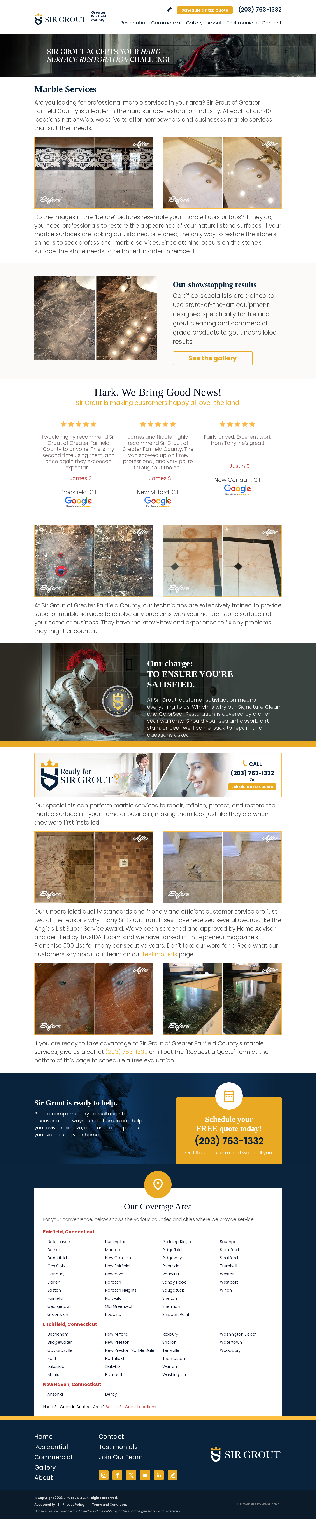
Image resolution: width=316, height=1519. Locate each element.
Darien (53, 1282)
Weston (227, 1274)
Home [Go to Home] (43, 1436)
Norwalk (113, 1298)
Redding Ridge (176, 1241)
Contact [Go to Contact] (272, 22)
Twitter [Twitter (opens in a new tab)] (131, 1475)
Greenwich (57, 1314)
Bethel (53, 1249)
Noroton (113, 1282)
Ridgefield (172, 1249)
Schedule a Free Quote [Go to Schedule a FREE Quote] (252, 786)
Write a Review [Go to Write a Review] (169, 9)
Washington (174, 1374)
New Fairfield (117, 1266)
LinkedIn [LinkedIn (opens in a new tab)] (159, 1475)
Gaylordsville (59, 1350)
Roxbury (170, 1334)
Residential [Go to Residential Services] (133, 22)
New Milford (116, 1334)
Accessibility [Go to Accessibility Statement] (44, 1504)
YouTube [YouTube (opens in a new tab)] (145, 1475)
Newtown (114, 1274)
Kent (51, 1358)
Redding (113, 1314)
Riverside (170, 1266)
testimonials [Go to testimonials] (160, 954)
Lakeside (55, 1366)
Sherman (171, 1306)
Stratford (229, 1258)
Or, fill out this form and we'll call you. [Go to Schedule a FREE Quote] (229, 1152)
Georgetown (59, 1306)
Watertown (231, 1342)
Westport (229, 1282)
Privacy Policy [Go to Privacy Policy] (73, 1504)
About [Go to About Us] (214, 22)
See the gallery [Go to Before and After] (213, 358)
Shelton (169, 1298)
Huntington (115, 1241)
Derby (111, 1394)
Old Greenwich (119, 1306)
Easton (54, 1290)
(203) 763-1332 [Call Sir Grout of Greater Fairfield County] (260, 10)
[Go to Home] (73, 19)
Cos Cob (56, 1266)
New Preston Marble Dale (129, 1350)
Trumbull (228, 1266)
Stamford (229, 1249)
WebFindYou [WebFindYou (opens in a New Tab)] (272, 1504)
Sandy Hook (174, 1282)
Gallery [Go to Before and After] (194, 22)
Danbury (56, 1274)
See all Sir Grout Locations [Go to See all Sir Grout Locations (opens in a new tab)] (131, 1406)
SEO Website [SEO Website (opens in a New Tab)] (246, 1504)
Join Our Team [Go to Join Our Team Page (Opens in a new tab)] (121, 1457)
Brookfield (57, 1258)
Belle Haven (58, 1241)
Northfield (114, 1358)
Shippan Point (175, 1314)
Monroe (112, 1249)
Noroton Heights (121, 1290)
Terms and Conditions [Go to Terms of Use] (110, 1504)
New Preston (117, 1342)
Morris (53, 1374)
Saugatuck (173, 1290)
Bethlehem (57, 1334)
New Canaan (118, 1258)
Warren (169, 1366)
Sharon (169, 1342)
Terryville (170, 1350)
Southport (230, 1241)
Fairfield (55, 1298)
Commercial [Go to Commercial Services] (166, 22)
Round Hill (171, 1274)
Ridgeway (172, 1258)
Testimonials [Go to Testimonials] (242, 22)
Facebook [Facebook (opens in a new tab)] (117, 1475)
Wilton (226, 1290)
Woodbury (230, 1350)
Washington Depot (238, 1334)
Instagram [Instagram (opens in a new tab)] (104, 1475)
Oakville (112, 1366)
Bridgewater (59, 1342)
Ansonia (55, 1394)
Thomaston (173, 1358)
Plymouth (114, 1374)
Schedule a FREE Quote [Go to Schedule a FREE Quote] (204, 10)
